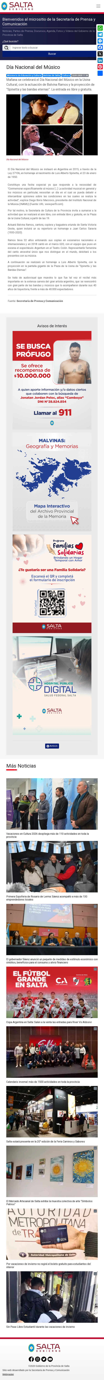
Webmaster (8, 1374)
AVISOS (52, 746)
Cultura (66, 75)
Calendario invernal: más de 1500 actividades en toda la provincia (43, 1081)
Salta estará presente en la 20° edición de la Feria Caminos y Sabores (45, 1141)
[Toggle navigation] (98, 6)
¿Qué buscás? (10, 41)
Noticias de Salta (51, 75)
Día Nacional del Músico (33, 67)
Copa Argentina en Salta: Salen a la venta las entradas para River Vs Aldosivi (49, 1022)
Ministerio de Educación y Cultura (24, 75)
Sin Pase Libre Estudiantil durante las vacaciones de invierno (40, 1326)
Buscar (52, 53)
